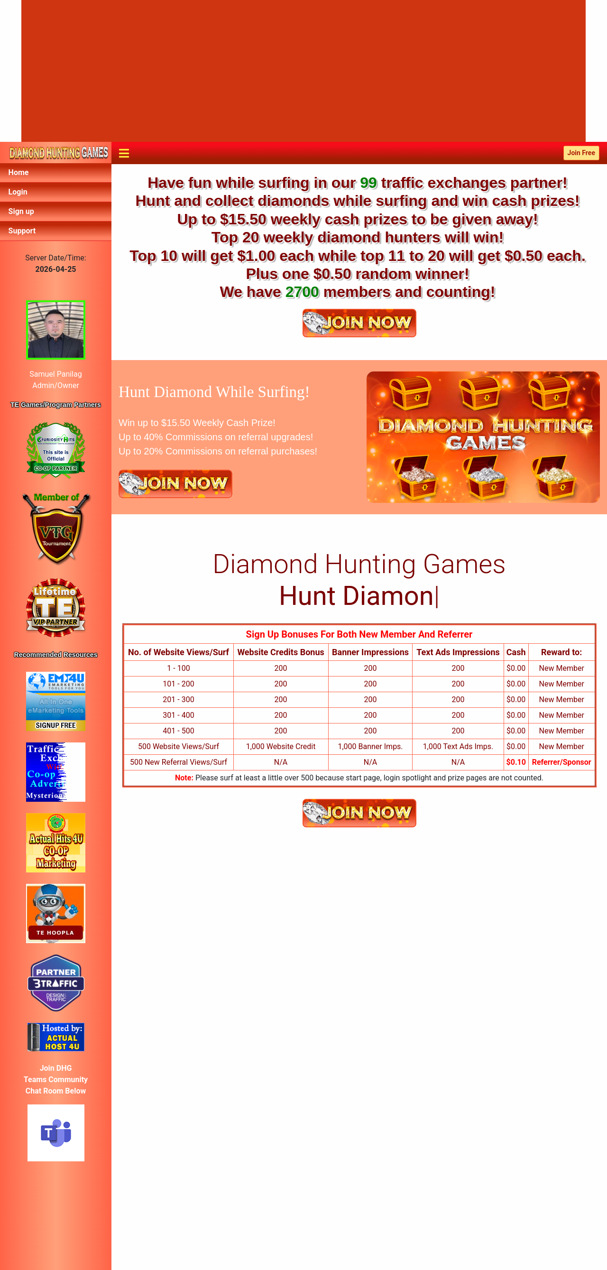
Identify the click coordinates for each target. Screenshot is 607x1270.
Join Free (581, 153)
